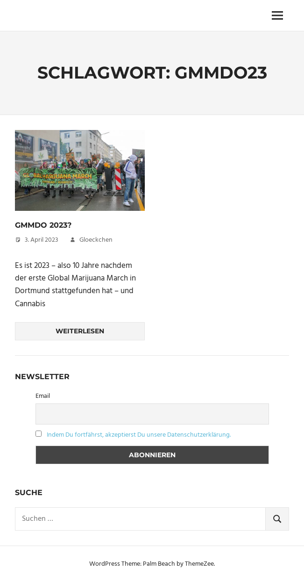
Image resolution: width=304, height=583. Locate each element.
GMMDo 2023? (43, 225)
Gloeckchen (96, 240)
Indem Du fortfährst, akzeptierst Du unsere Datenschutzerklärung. (139, 435)
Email (42, 396)
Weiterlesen (80, 331)
